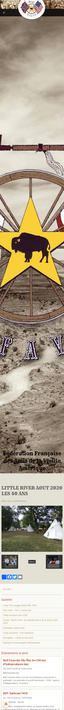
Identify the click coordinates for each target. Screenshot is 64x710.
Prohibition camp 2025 (13, 628)
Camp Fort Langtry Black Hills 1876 (19, 605)
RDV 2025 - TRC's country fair (17, 610)
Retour (32, 562)
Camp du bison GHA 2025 (15, 615)
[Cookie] (6, 704)
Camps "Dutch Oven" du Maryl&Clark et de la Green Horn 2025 (30, 621)
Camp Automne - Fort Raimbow (18, 632)
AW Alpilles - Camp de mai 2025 (18, 637)
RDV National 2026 (15, 693)
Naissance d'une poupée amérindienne (21, 642)
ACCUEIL (7, 589)
